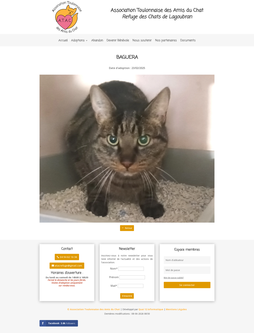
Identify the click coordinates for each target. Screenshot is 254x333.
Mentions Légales (176, 309)
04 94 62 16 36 (68, 257)
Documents (188, 41)
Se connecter (187, 285)
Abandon (97, 41)
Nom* (114, 268)
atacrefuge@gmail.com (68, 265)
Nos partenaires (166, 41)
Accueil (63, 41)
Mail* (113, 286)
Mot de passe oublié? (174, 277)
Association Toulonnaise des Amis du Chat (95, 309)
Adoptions (78, 41)
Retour (128, 228)
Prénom (114, 277)
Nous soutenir (142, 41)
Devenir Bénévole (118, 41)
